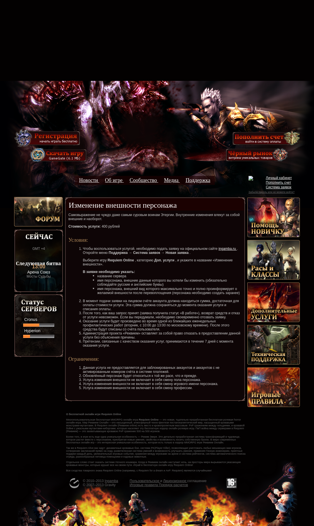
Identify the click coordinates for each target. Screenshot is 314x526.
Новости (89, 180)
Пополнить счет (278, 183)
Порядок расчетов (173, 485)
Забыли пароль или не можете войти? (271, 192)
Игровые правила (144, 485)
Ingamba (111, 481)
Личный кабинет (279, 178)
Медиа (172, 180)
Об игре (114, 180)
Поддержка (198, 180)
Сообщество (144, 180)
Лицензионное (175, 481)
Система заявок (278, 187)
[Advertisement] (157, 40)
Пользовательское (145, 481)
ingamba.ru (227, 249)
